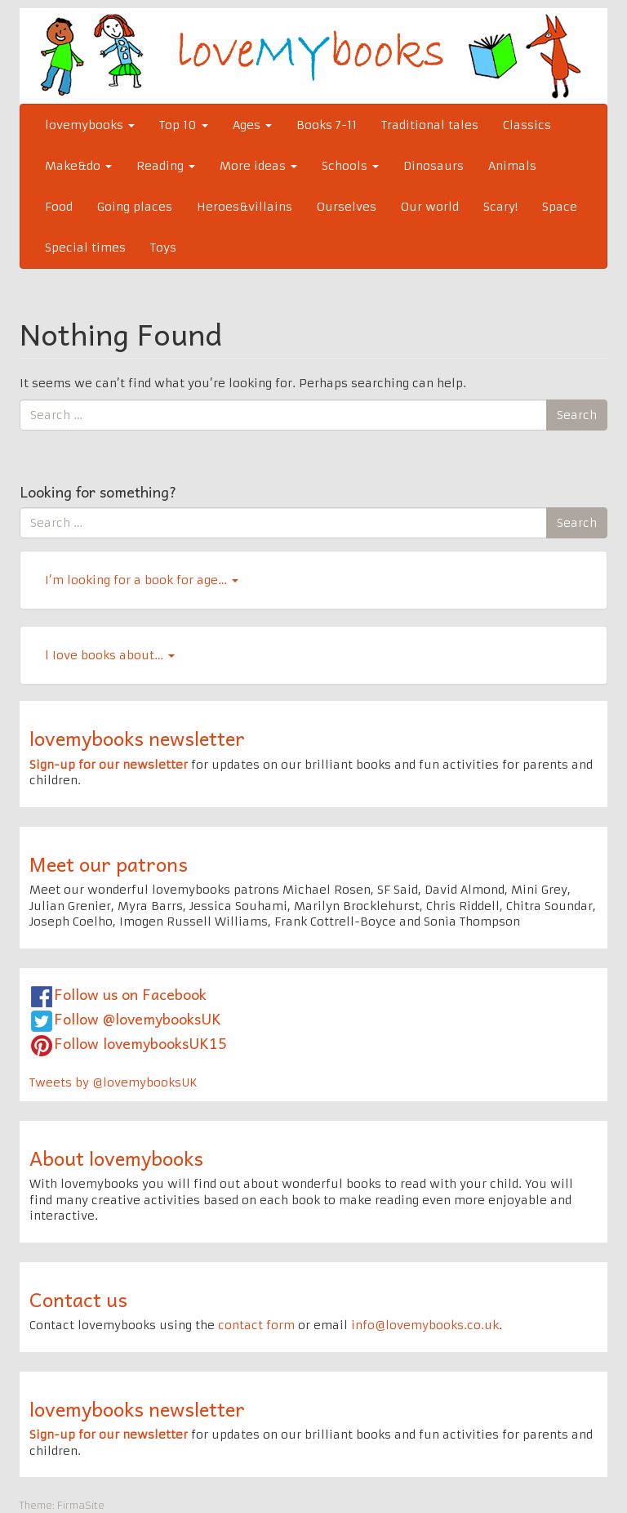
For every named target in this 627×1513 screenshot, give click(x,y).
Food (59, 206)
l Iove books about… (110, 655)
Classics (527, 125)
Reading (165, 165)
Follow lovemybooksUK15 (140, 1043)
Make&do (78, 165)
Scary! (500, 206)
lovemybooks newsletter (137, 737)
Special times (85, 247)
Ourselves (346, 206)
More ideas (258, 165)
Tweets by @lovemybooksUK (113, 1082)
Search (577, 415)
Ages (252, 125)
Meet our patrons (108, 863)
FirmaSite (80, 1505)
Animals (512, 165)
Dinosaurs (433, 165)
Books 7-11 (326, 125)
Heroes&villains (244, 206)
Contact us (78, 1298)
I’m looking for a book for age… (141, 580)
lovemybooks (90, 125)
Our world (430, 206)
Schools (350, 165)
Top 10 (183, 125)
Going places (134, 206)
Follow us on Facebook (130, 994)
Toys (163, 247)
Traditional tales (429, 125)
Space (559, 206)
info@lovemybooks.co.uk (425, 1325)
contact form (256, 1325)
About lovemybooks (116, 1157)
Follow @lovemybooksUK (137, 1018)
